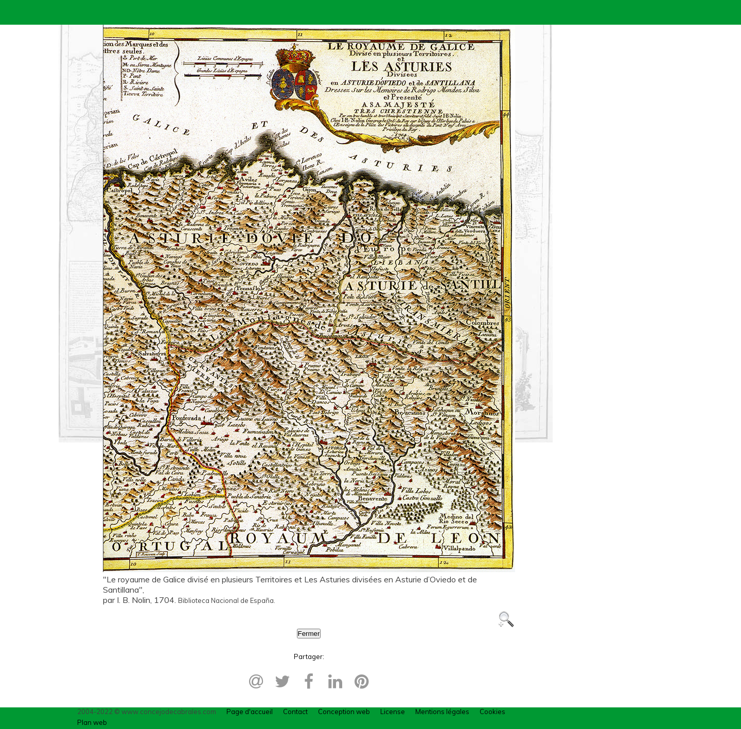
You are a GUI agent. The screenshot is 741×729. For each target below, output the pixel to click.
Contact (295, 711)
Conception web (344, 711)
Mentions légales (442, 711)
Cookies (492, 711)
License (392, 711)
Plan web (92, 722)
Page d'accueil (249, 711)
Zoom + (506, 619)
